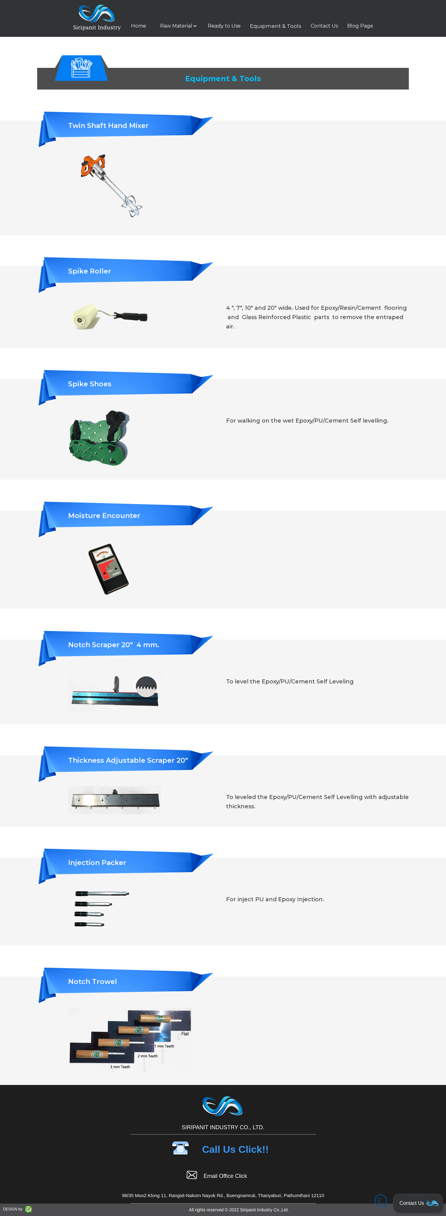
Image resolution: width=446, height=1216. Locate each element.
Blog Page (360, 26)
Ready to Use (224, 26)
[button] (177, 26)
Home (138, 26)
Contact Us (324, 26)
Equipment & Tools (275, 26)
